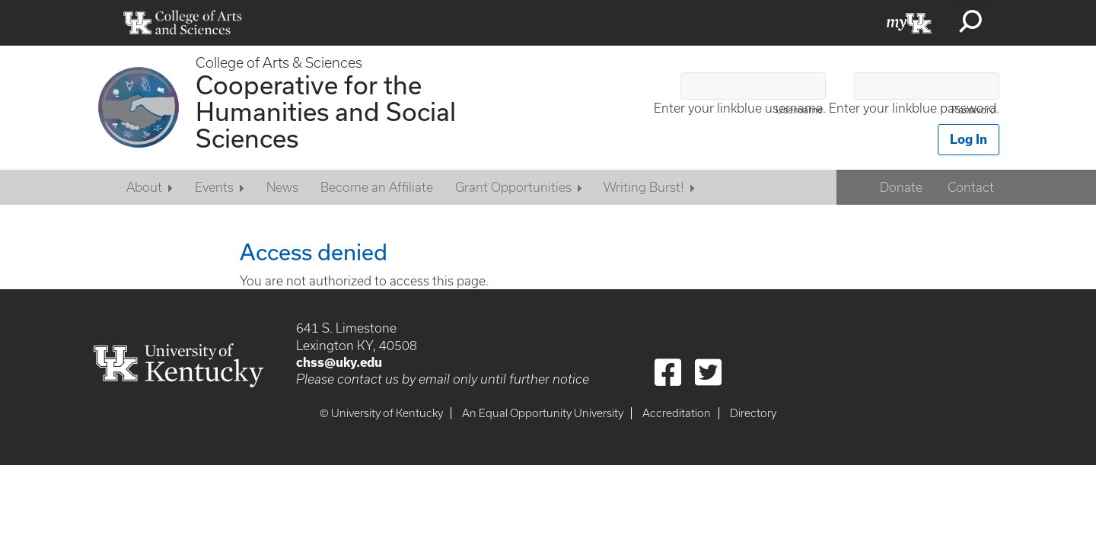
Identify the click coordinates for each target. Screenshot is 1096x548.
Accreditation (676, 413)
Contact (971, 187)
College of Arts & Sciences (279, 63)
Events (214, 187)
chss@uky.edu (339, 362)
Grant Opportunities (513, 187)
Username (799, 110)
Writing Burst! (644, 187)
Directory (753, 413)
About (144, 187)
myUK (909, 23)
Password (973, 110)
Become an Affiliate (376, 187)
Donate (901, 187)
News (282, 187)
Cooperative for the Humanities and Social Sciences (326, 111)
